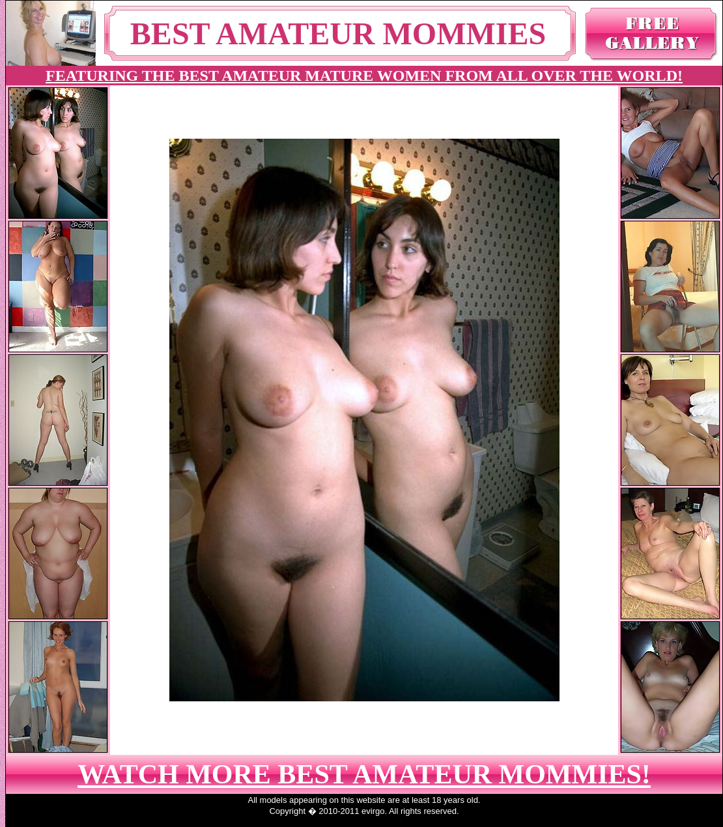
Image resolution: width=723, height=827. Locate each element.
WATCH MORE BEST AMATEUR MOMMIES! (364, 774)
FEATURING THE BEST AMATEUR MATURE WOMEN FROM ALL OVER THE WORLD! (364, 75)
